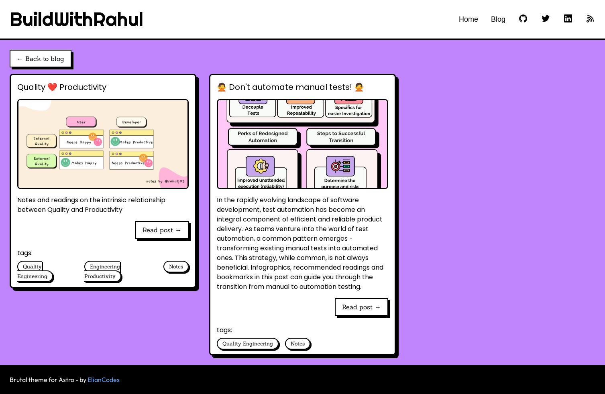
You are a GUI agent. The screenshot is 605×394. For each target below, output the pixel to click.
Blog (498, 19)
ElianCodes (104, 380)
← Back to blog (40, 59)
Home (468, 19)
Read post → (162, 230)
